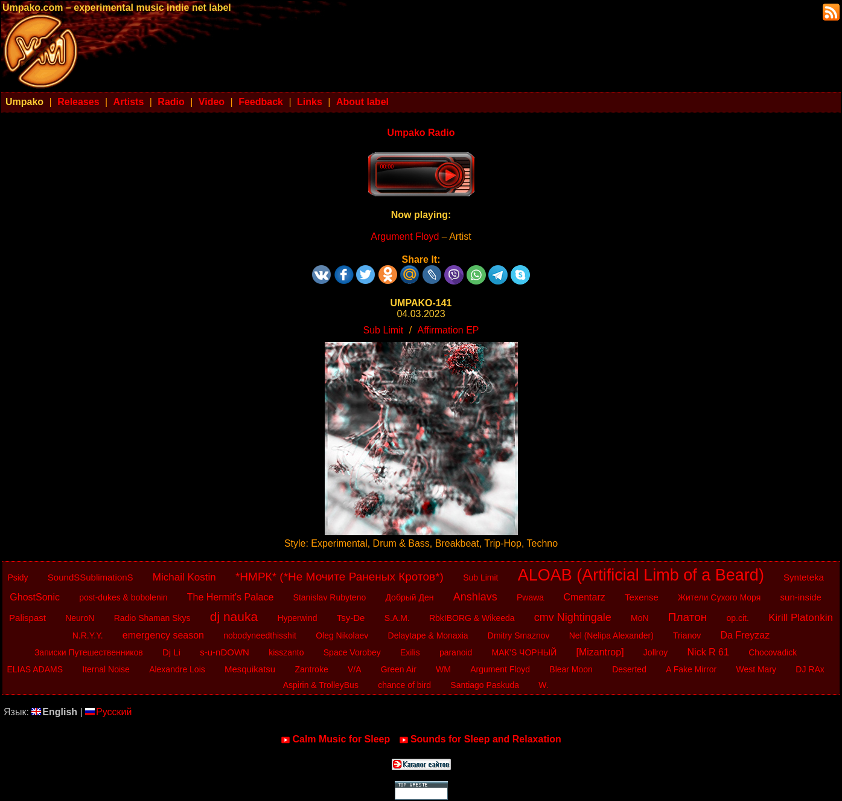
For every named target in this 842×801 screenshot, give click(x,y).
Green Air (398, 669)
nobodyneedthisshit (259, 635)
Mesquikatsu (250, 669)
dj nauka (234, 616)
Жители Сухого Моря (719, 597)
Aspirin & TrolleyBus (321, 685)
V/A (355, 669)
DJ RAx (810, 669)
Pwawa (530, 597)
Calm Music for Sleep (335, 739)
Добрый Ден (409, 597)
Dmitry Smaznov (519, 635)
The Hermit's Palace (230, 597)
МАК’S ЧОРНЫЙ (524, 652)
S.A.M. (397, 618)
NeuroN (79, 618)
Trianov (687, 635)
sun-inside (800, 597)
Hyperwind (297, 618)
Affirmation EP (448, 330)
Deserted (629, 669)
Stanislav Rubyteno (329, 597)
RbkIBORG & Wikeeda (472, 618)
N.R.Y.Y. (87, 635)
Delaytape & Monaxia (428, 635)
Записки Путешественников (88, 652)
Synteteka (803, 577)
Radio (171, 102)
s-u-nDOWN (224, 652)
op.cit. (738, 618)
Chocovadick (772, 652)
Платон (687, 617)
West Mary (756, 669)
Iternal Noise (106, 669)
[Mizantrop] (600, 652)
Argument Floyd (405, 236)
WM (443, 669)
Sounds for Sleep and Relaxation (480, 739)
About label (362, 102)
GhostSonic (35, 597)
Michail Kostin (184, 577)
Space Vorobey (352, 652)
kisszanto (286, 652)
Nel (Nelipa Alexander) (611, 635)
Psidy (17, 577)
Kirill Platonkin (800, 617)
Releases (78, 102)
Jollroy (655, 652)
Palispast (27, 618)
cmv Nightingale (572, 617)
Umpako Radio (420, 132)
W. (543, 685)
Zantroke (311, 669)
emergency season (163, 635)
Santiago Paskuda (484, 685)
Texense (642, 597)
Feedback (260, 102)
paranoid (456, 652)
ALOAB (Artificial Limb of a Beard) (641, 575)
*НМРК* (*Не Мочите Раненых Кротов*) (339, 576)
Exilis (410, 652)
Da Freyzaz (745, 635)
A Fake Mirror (691, 669)
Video (212, 102)
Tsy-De (351, 618)
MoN (640, 618)
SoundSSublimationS (90, 577)
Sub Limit (383, 330)
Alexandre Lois (177, 669)
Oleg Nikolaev (342, 635)
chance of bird (404, 685)
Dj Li (171, 652)
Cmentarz (584, 597)
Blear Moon (571, 669)
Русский (108, 712)
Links (309, 102)
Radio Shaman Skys (152, 618)
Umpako (24, 102)
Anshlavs (475, 597)
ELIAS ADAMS (35, 669)
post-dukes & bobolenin (123, 597)
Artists (128, 102)
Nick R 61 (708, 652)
